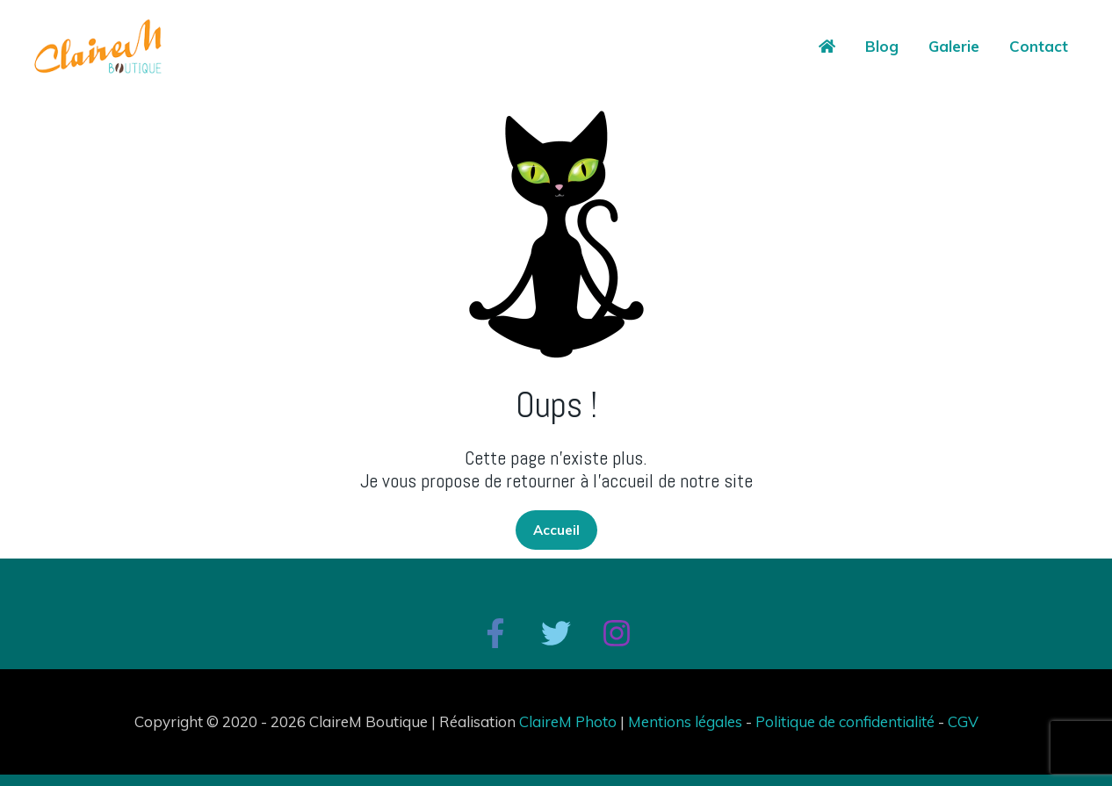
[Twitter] (556, 633)
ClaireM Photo (568, 721)
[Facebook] (495, 633)
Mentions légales (685, 721)
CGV (963, 721)
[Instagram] (616, 633)
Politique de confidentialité (845, 721)
